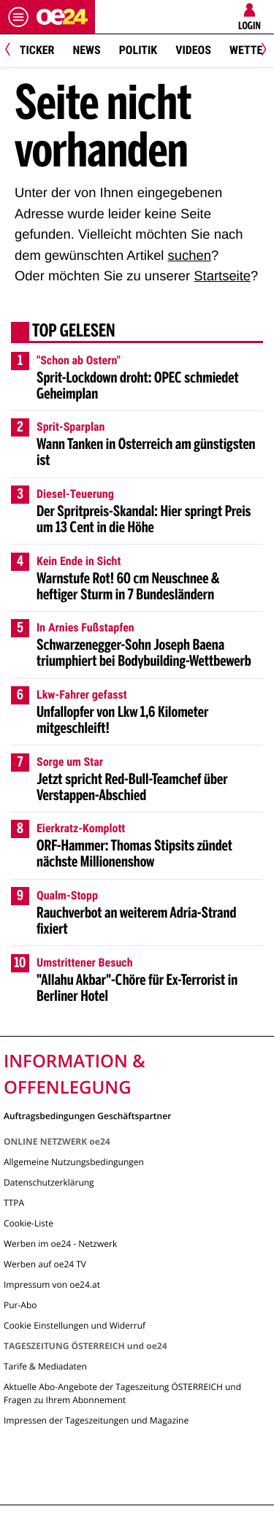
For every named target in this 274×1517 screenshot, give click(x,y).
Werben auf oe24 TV (45, 1264)
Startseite (222, 275)
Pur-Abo (20, 1305)
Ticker (37, 50)
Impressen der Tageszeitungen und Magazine (96, 1420)
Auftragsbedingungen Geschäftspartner (87, 1115)
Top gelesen (73, 332)
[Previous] (13, 51)
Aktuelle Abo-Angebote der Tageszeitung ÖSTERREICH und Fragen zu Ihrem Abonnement (122, 1393)
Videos (193, 50)
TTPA (14, 1203)
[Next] (261, 51)
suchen (189, 255)
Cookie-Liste (28, 1223)
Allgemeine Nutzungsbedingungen (74, 1162)
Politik (138, 50)
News (86, 50)
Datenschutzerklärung (49, 1182)
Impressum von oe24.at (52, 1284)
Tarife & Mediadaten (45, 1366)
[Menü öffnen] (18, 16)
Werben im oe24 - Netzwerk (60, 1243)
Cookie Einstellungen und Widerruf (74, 1325)
